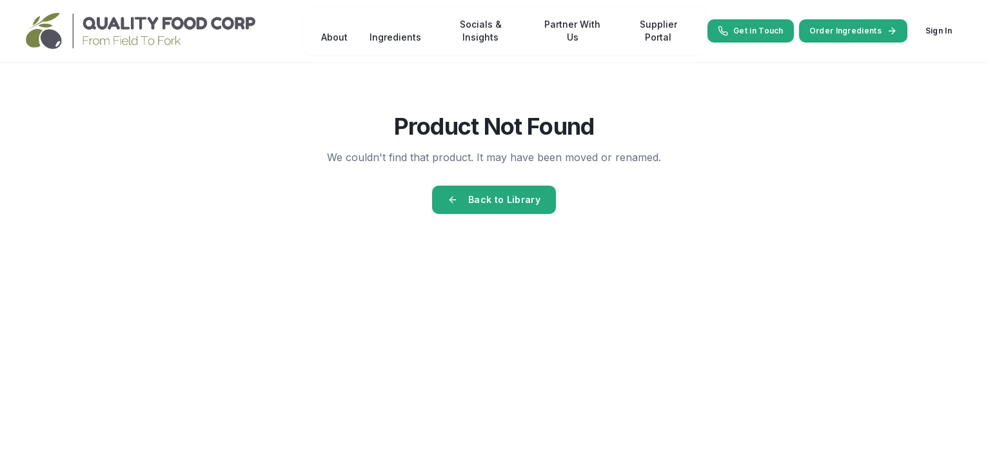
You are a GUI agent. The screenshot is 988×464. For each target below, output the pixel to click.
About (334, 37)
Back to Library (494, 199)
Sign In (938, 30)
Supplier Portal (658, 31)
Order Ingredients (853, 31)
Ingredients (395, 37)
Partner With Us (572, 31)
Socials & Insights (481, 31)
